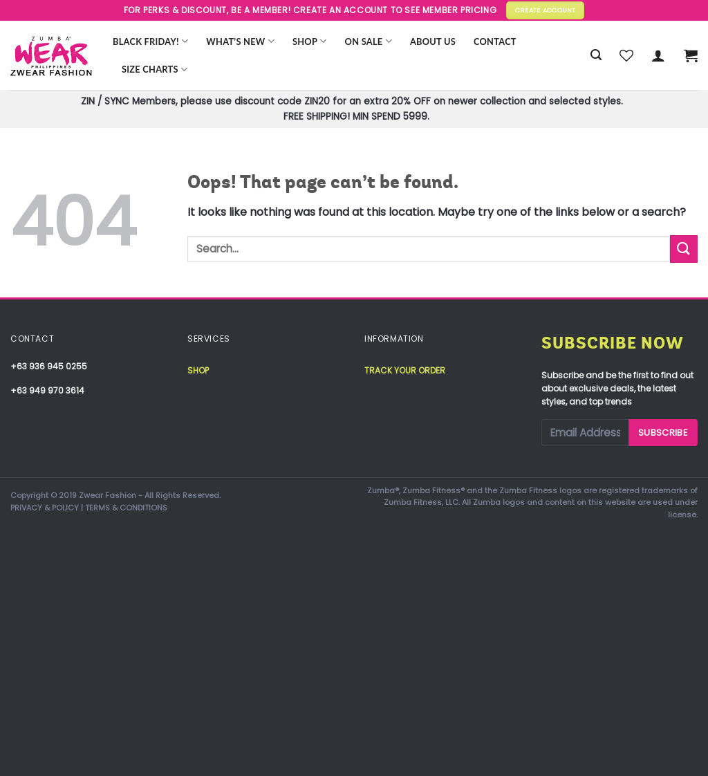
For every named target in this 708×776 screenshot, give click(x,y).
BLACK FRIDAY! (150, 41)
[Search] (596, 54)
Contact (495, 41)
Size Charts (154, 69)
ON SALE (368, 41)
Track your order (404, 370)
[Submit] (684, 248)
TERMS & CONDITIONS (126, 507)
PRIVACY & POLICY (44, 507)
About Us (433, 41)
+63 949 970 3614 (47, 390)
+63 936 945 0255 (48, 366)
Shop (309, 41)
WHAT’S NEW (240, 41)
